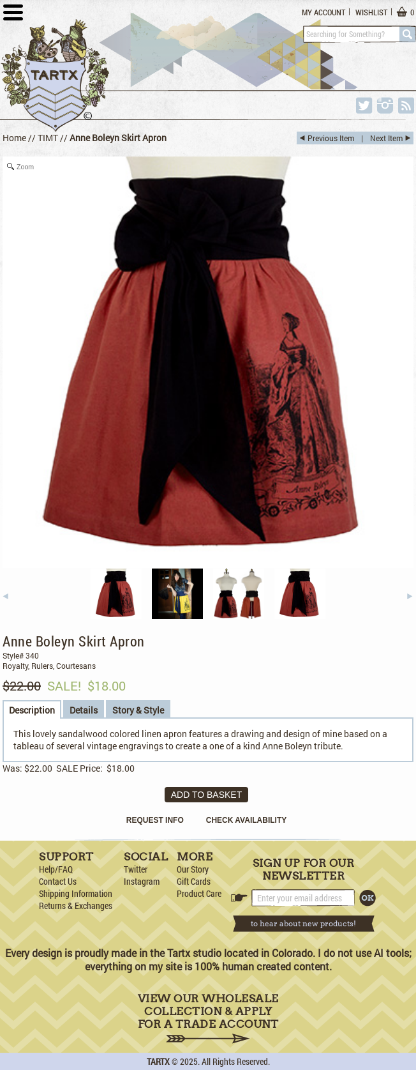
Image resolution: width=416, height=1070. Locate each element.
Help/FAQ (56, 869)
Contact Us (58, 881)
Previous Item (331, 138)
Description (32, 710)
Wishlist (371, 12)
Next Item (386, 138)
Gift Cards (194, 881)
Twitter (135, 869)
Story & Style (138, 710)
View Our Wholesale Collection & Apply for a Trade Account (208, 1018)
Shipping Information (75, 893)
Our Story (193, 869)
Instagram (142, 881)
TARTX (158, 1061)
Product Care (199, 893)
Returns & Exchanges (75, 905)
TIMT (48, 138)
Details (84, 710)
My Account (323, 12)
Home (14, 138)
